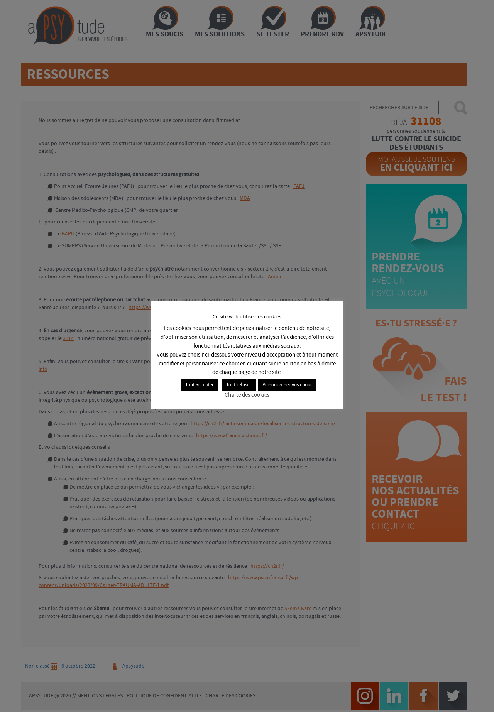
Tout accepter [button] (199, 385)
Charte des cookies (247, 395)
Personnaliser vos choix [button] (286, 385)
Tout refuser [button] (238, 385)
